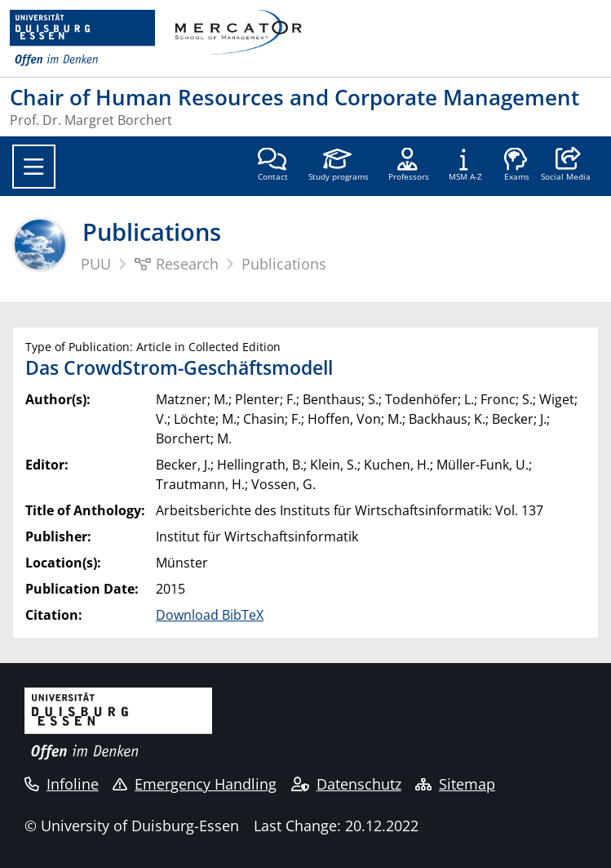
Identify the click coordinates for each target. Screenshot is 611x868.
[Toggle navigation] (33, 167)
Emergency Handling (195, 784)
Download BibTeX (209, 615)
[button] (566, 166)
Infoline (61, 784)
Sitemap (455, 784)
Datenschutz (346, 784)
